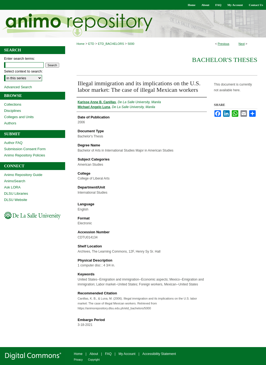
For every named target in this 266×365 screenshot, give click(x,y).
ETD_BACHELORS (111, 43)
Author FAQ (13, 143)
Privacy (78, 359)
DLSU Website (15, 200)
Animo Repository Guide (23, 175)
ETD (91, 43)
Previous (223, 43)
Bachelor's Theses (224, 59)
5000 (131, 43)
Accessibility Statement (159, 354)
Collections (12, 104)
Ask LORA (12, 187)
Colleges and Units (19, 117)
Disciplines (12, 111)
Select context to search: (23, 71)
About (94, 354)
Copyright (94, 359)
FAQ (108, 354)
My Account (127, 354)
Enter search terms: (19, 58)
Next (242, 43)
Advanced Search (18, 87)
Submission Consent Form (25, 149)
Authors (10, 123)
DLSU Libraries (16, 193)
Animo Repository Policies (24, 155)
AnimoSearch (14, 181)
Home (80, 43)
